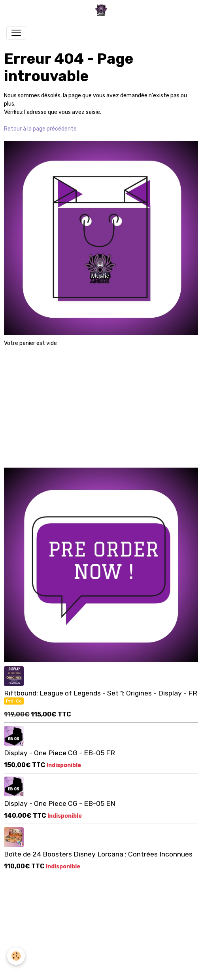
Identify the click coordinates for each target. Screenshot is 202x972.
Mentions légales (101, 915)
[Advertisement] (101, 403)
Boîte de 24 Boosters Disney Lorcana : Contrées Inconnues (98, 854)
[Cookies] (16, 956)
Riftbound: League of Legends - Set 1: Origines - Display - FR (100, 693)
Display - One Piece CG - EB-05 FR (59, 753)
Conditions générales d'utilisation (101, 927)
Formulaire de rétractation (101, 950)
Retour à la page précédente (40, 128)
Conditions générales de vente (101, 938)
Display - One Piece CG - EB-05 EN (59, 803)
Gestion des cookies (101, 961)
